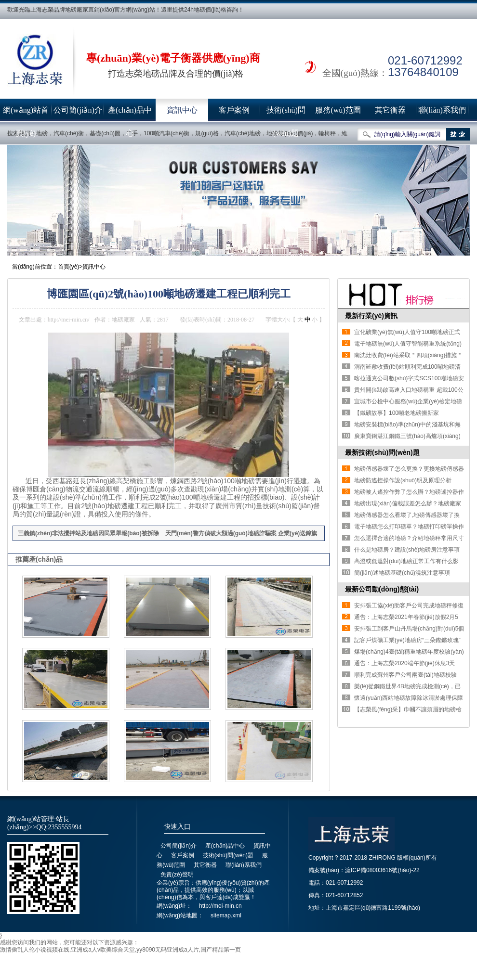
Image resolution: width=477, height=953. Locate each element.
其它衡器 (390, 110)
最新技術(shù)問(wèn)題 (382, 452)
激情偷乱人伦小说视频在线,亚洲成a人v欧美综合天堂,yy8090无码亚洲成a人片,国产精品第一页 (120, 949)
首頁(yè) (69, 266)
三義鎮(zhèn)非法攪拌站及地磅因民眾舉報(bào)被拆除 (88, 533)
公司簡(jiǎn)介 (77, 110)
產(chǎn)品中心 (130, 114)
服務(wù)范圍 (337, 110)
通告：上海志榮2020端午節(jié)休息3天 (404, 663)
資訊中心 (182, 110)
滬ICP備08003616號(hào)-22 (382, 870)
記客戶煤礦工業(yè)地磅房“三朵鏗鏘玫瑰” (407, 640)
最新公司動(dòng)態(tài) (382, 589)
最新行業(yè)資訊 (371, 316)
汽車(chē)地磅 (243, 133)
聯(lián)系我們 (442, 110)
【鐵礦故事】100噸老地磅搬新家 (396, 413)
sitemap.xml (226, 915)
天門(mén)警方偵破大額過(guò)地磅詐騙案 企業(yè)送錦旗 (241, 533)
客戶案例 (234, 110)
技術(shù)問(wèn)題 (285, 114)
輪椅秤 (327, 133)
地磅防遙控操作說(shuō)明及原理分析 (402, 480)
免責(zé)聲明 (177, 874)
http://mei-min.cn (220, 905)
